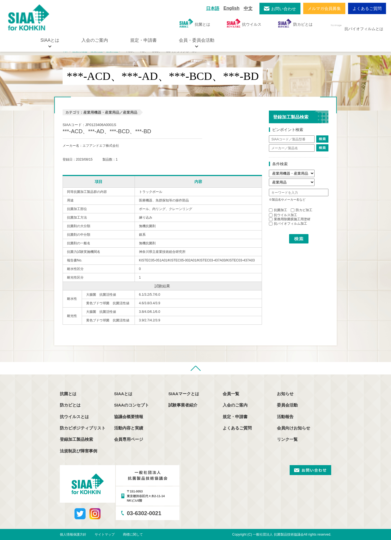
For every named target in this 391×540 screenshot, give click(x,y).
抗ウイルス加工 (283, 215)
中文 (248, 8)
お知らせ (285, 393)
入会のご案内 (94, 40)
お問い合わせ (283, 8)
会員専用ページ (128, 439)
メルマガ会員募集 (324, 8)
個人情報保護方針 (73, 534)
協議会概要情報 (128, 416)
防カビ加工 (301, 210)
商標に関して (133, 534)
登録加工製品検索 (76, 439)
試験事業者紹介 (182, 405)
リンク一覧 (287, 439)
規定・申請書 (143, 40)
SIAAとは (123, 393)
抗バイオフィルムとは (356, 25)
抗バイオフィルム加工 (288, 224)
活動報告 (285, 416)
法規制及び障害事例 (78, 451)
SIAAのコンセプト (131, 405)
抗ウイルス (244, 23)
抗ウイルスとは (74, 416)
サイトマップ (105, 534)
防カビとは (295, 23)
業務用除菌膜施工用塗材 (289, 219)
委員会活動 (287, 405)
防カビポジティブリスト (83, 428)
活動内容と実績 (128, 428)
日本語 (212, 8)
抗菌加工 (278, 210)
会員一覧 (231, 393)
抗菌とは (194, 23)
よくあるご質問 (367, 8)
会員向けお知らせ (293, 428)
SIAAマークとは (183, 393)
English (231, 8)
